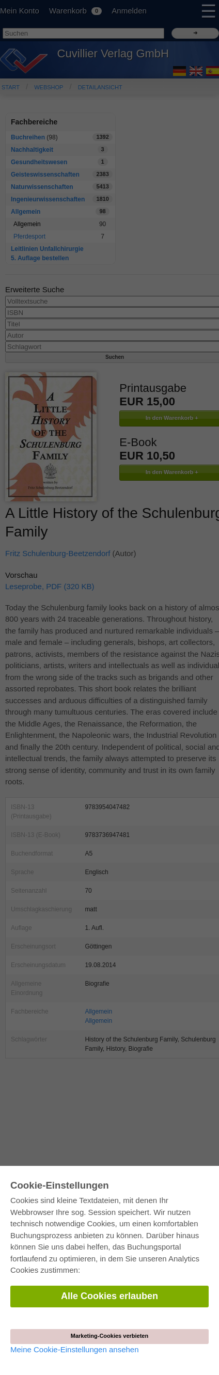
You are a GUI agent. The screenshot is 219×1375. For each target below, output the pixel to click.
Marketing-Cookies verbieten (109, 1336)
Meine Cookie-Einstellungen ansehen (74, 1349)
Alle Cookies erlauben (109, 1296)
